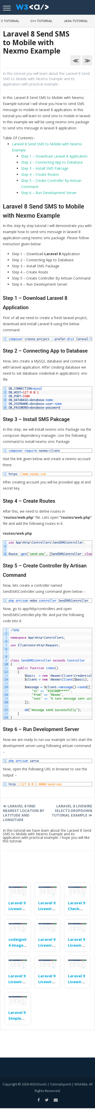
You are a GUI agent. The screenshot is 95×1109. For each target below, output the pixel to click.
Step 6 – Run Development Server (49, 192)
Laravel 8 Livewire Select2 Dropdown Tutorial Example (72, 811)
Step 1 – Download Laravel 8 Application (54, 156)
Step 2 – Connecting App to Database (52, 162)
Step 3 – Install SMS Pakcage (44, 168)
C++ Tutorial (41, 21)
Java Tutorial (76, 21)
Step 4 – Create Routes (40, 174)
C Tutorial (10, 21)
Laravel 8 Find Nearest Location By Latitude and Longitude (23, 813)
